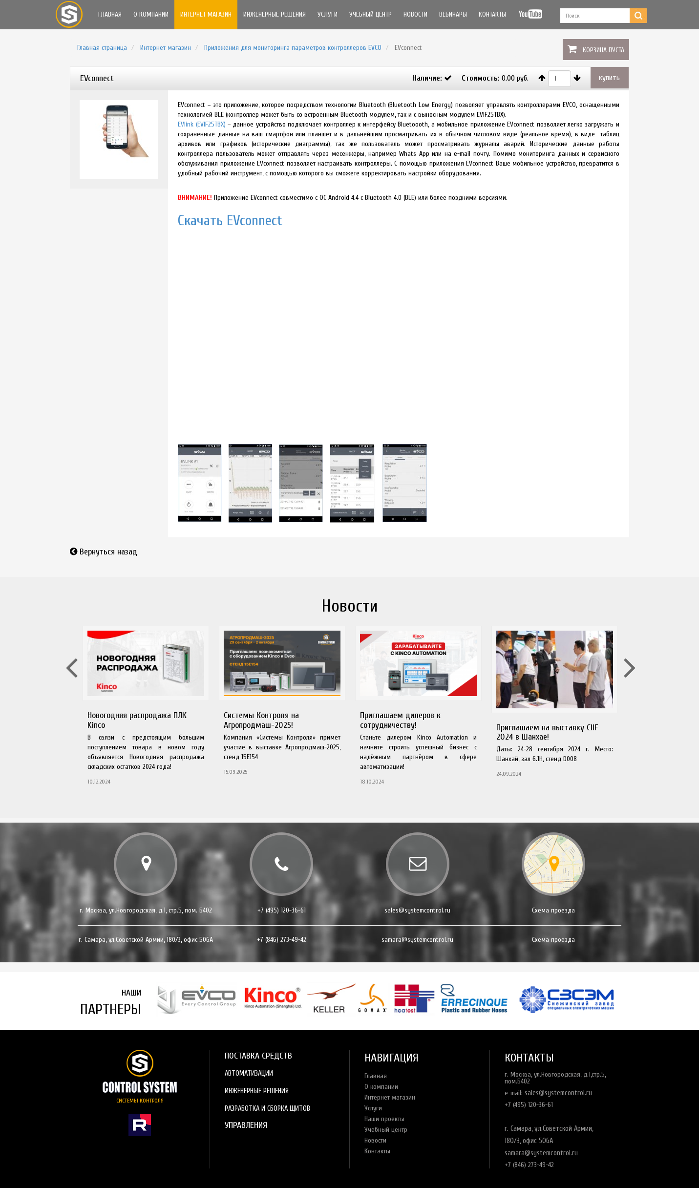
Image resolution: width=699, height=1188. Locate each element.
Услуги (328, 14)
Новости (415, 14)
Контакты (492, 14)
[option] (146, 708)
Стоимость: (481, 78)
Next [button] (629, 655)
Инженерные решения (274, 14)
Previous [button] (70, 655)
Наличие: (427, 78)
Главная (110, 14)
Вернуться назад (108, 552)
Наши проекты (384, 1119)
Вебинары (453, 14)
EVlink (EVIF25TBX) (201, 124)
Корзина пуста (603, 50)
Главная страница (102, 47)
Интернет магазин (206, 14)
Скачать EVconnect (230, 220)
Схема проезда (553, 910)
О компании (151, 14)
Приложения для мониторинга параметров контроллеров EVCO (292, 47)
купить (609, 77)
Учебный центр (370, 14)
